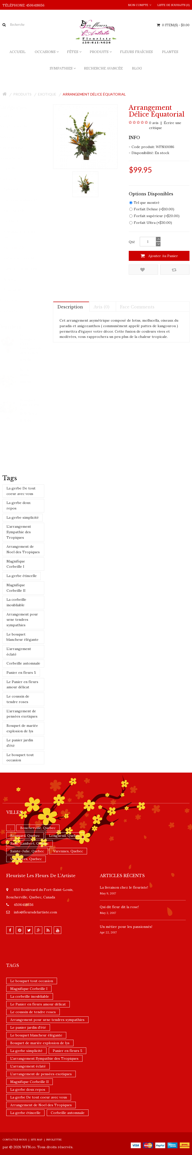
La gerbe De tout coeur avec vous (21, 491)
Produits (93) (14, 179)
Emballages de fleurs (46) (24, 234)
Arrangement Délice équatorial (94, 94)
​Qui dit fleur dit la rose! (119, 907)
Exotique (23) (18, 248)
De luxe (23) (17, 221)
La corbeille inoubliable (16, 602)
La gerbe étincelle (21, 575)
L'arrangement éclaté (18, 652)
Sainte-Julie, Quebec (27, 851)
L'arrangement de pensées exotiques (22, 714)
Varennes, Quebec (68, 851)
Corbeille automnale (23, 663)
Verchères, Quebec (26, 859)
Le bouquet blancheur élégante (22, 637)
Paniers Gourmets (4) (25, 269)
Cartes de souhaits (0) (25, 200)
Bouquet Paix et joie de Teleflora (30, 407)
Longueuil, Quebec (64, 835)
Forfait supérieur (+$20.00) (154, 216)
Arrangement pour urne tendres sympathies (22, 619)
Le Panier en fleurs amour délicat (22, 685)
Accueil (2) (11, 116)
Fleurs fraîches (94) (18, 126)
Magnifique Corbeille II (16, 588)
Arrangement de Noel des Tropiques (23, 549)
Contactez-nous (14, 1139)
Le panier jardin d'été (19, 743)
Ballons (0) (16, 189)
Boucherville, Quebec (38, 828)
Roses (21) (16, 279)
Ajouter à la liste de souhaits (142, 270)
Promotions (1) (15, 300)
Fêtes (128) (12, 169)
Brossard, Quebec (25, 835)
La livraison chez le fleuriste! (124, 887)
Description (70, 306)
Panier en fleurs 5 (21, 672)
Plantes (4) (12, 137)
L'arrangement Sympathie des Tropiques (18, 531)
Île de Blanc (25, 372)
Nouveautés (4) (15, 311)
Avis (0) (102, 306)
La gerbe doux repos (18, 505)
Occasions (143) (16, 158)
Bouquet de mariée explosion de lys (22, 728)
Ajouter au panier (159, 255)
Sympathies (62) (16, 148)
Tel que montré (144, 202)
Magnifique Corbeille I (15, 564)
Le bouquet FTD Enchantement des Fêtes (30, 343)
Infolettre (54, 1139)
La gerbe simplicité (22, 517)
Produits (22, 94)
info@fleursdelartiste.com (35, 912)
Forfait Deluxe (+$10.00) (151, 209)
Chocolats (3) (18, 211)
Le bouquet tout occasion (20, 758)
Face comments (137, 306)
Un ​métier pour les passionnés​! (126, 926)
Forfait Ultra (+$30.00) (150, 222)
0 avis (153, 123)
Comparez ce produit (174, 270)
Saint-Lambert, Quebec (29, 843)
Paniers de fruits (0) (23, 258)
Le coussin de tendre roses (17, 699)
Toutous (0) (17, 290)
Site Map (36, 1139)
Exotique (47, 94)
